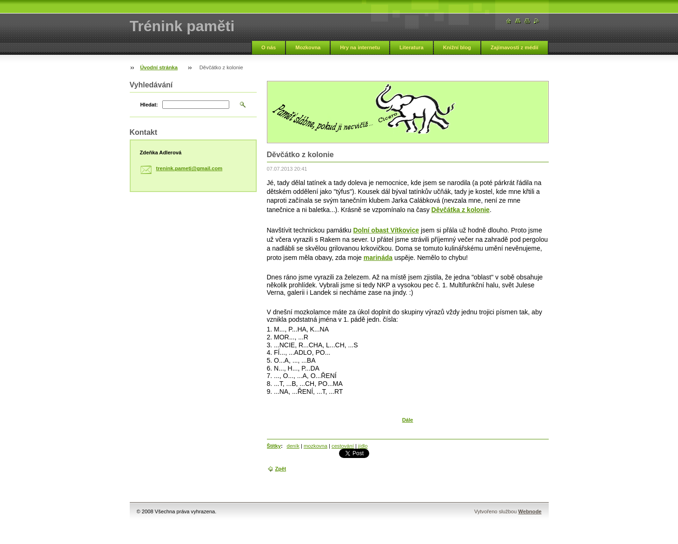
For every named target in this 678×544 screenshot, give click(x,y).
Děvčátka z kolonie (461, 209)
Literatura (411, 47)
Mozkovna (307, 47)
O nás (268, 47)
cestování (343, 446)
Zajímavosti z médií (514, 47)
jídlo (363, 446)
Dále (407, 420)
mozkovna (315, 446)
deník (292, 446)
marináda (378, 257)
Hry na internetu (360, 47)
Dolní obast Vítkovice (386, 230)
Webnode (529, 511)
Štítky (274, 446)
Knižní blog (457, 47)
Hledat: (149, 104)
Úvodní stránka (159, 67)
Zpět (280, 468)
